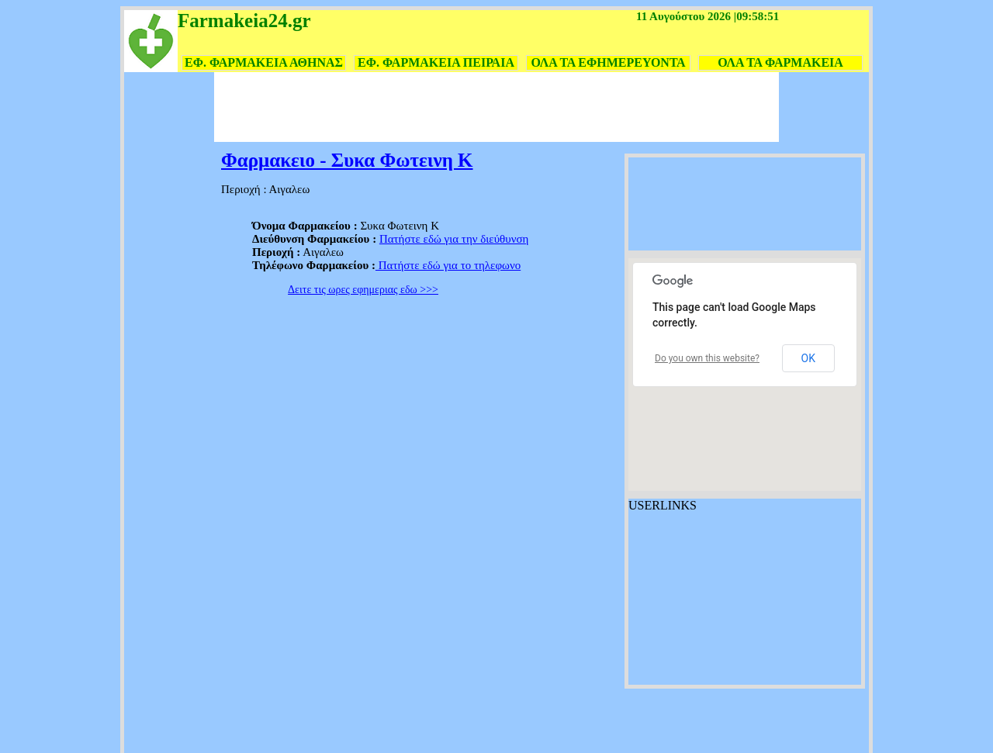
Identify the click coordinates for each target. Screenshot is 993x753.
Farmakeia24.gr (244, 20)
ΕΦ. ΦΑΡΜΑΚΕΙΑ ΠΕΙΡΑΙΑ (436, 62)
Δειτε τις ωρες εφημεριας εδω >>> (363, 289)
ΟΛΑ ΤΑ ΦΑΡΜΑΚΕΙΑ (780, 62)
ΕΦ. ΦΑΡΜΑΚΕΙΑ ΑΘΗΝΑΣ (264, 62)
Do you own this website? (707, 358)
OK (808, 358)
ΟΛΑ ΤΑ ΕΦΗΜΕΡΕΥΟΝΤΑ (608, 62)
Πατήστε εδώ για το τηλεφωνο (448, 265)
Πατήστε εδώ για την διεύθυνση (454, 239)
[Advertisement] (496, 107)
